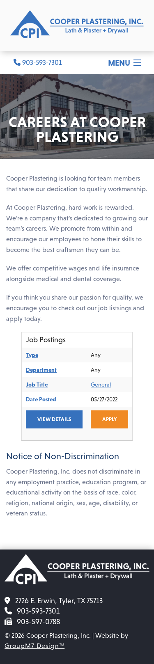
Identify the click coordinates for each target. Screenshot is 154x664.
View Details (54, 419)
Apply (109, 419)
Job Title (37, 384)
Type (32, 355)
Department (41, 369)
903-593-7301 (38, 62)
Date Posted (41, 399)
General (101, 384)
